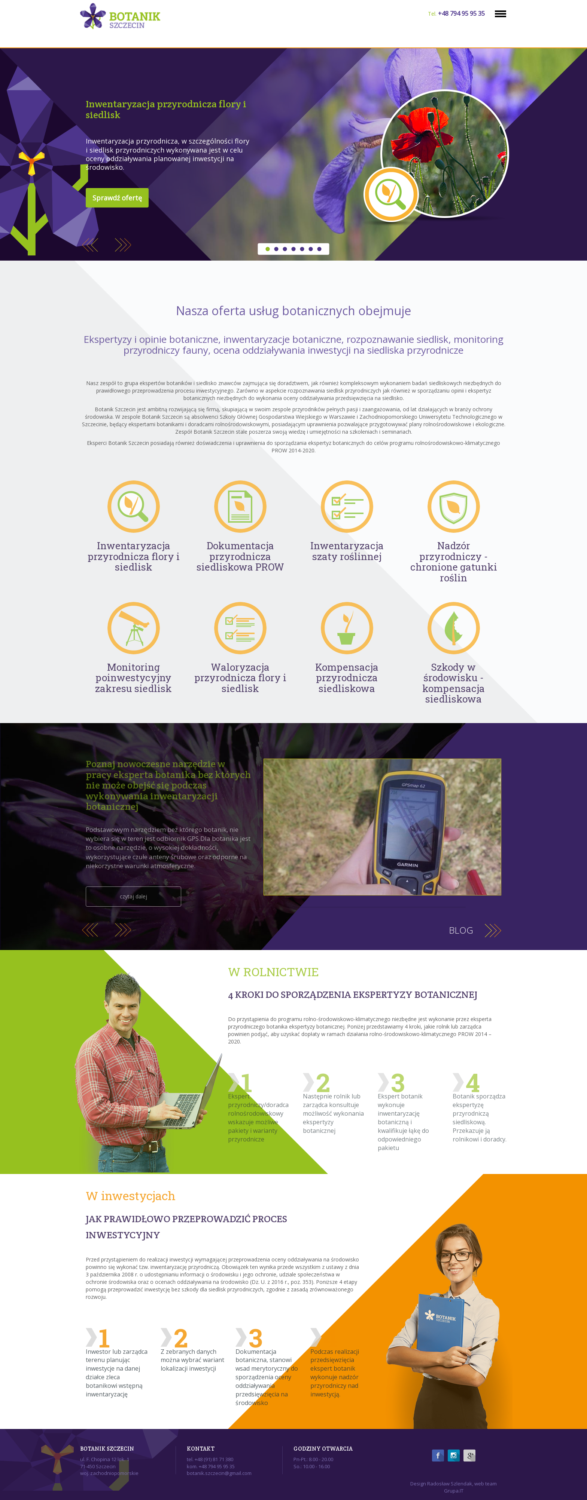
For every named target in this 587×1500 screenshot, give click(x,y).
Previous (90, 243)
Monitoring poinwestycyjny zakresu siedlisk (133, 678)
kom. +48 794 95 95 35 (211, 1466)
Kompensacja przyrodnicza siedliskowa (346, 678)
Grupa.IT (453, 1490)
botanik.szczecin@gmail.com (219, 1473)
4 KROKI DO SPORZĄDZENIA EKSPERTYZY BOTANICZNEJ (352, 994)
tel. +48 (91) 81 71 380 (210, 1459)
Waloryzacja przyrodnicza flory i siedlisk (240, 678)
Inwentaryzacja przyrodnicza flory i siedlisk (166, 109)
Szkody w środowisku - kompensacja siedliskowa (453, 683)
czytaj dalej (133, 896)
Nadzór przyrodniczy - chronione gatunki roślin (453, 561)
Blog (461, 930)
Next (123, 243)
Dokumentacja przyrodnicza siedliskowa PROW (240, 556)
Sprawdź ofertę (117, 197)
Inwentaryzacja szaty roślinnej (347, 551)
